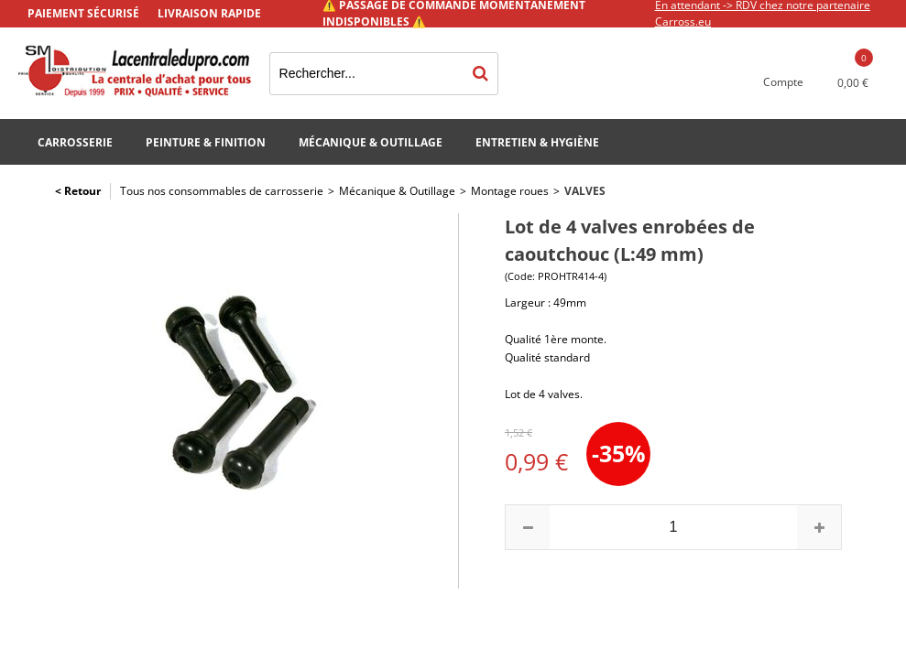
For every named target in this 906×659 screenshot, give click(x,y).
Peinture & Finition (206, 142)
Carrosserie (75, 142)
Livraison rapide (209, 13)
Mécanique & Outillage (370, 142)
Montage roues (510, 191)
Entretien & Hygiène (537, 142)
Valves (585, 191)
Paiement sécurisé (83, 13)
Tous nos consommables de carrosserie (221, 191)
